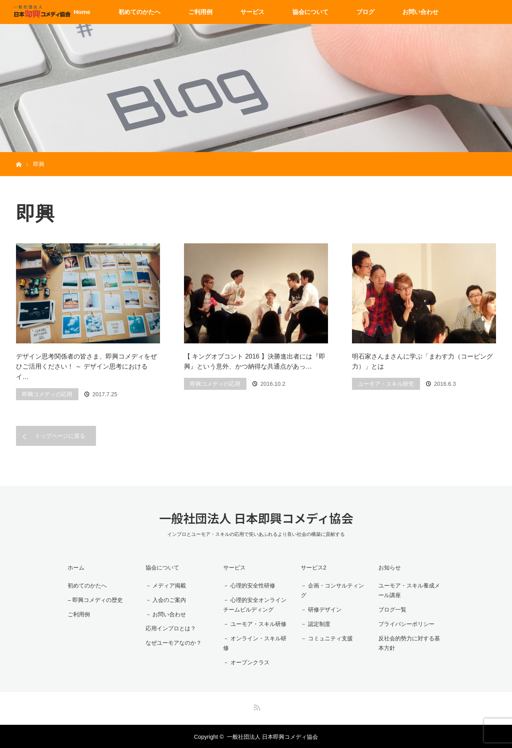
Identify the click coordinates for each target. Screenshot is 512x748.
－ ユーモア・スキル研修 (253, 623)
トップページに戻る (60, 436)
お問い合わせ (420, 11)
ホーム (75, 567)
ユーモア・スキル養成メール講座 (410, 590)
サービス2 (312, 567)
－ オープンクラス (245, 662)
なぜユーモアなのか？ (172, 642)
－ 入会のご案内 (164, 599)
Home (82, 11)
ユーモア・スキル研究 (386, 384)
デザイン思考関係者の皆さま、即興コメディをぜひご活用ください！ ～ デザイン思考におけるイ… (86, 366)
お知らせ (388, 567)
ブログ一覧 (391, 609)
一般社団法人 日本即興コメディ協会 (256, 518)
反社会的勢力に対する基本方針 (410, 643)
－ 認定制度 (314, 623)
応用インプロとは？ (169, 627)
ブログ (365, 11)
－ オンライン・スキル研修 (253, 643)
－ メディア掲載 (164, 585)
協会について (310, 11)
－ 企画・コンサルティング (331, 590)
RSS (256, 705)
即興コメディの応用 (47, 394)
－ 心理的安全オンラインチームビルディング (253, 604)
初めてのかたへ (139, 11)
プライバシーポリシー (405, 623)
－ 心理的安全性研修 (248, 585)
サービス (252, 11)
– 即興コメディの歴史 (94, 599)
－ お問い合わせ (164, 613)
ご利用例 (200, 11)
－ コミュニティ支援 (326, 638)
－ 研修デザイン (320, 609)
